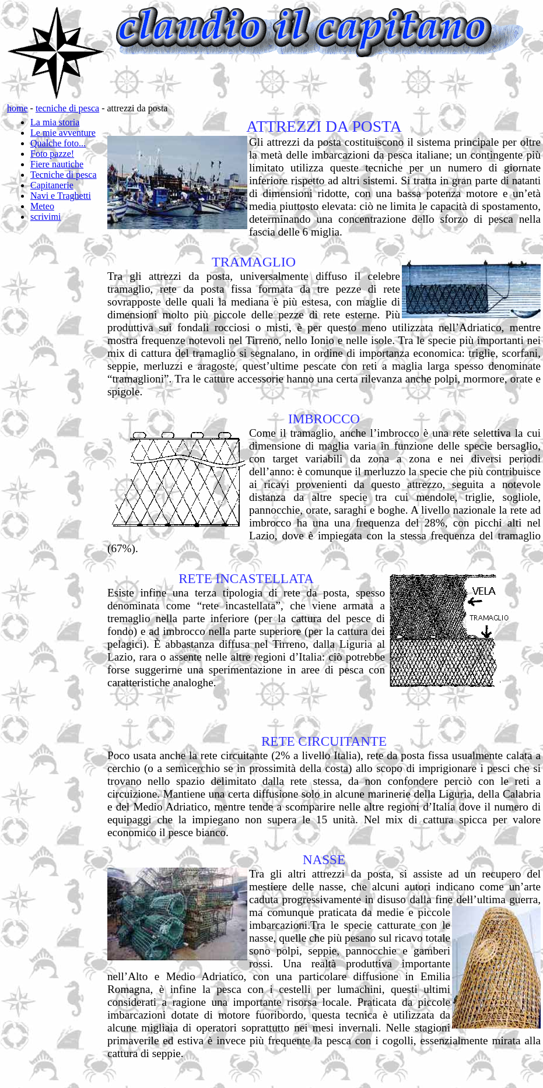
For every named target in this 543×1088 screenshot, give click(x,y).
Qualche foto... (58, 143)
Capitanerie (51, 185)
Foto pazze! (52, 154)
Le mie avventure (63, 133)
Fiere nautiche (56, 164)
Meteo (42, 206)
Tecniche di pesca (63, 175)
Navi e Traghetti (60, 196)
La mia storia (54, 122)
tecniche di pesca (67, 108)
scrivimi (45, 217)
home (17, 108)
